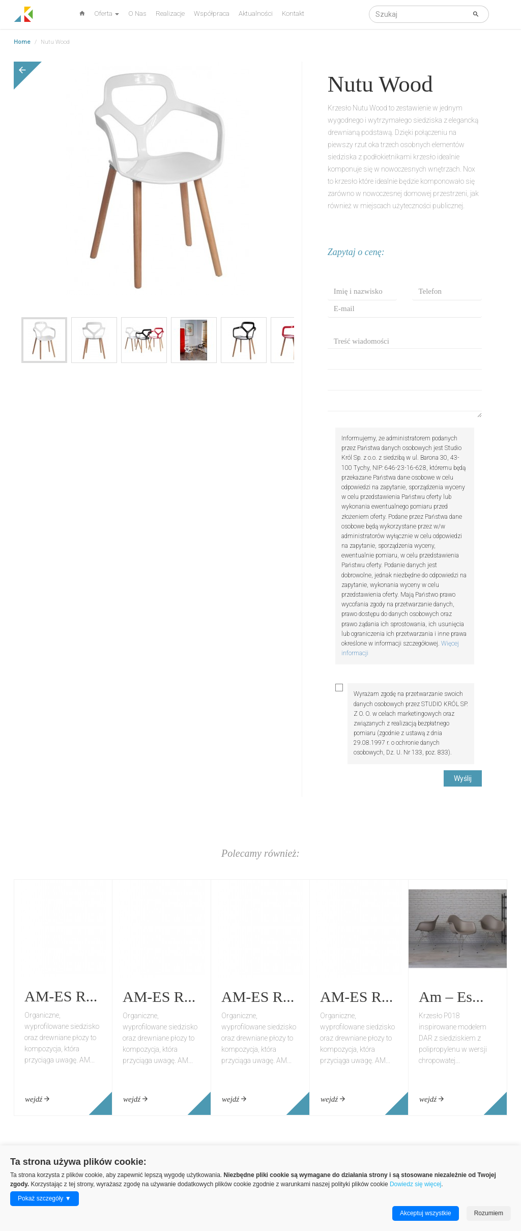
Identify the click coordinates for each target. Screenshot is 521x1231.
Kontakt (293, 13)
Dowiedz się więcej (415, 1184)
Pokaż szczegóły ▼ (44, 1198)
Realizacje (170, 13)
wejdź (37, 1099)
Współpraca (211, 13)
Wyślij (463, 778)
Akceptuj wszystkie (425, 1213)
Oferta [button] (106, 13)
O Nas (137, 13)
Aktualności (256, 13)
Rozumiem (488, 1213)
